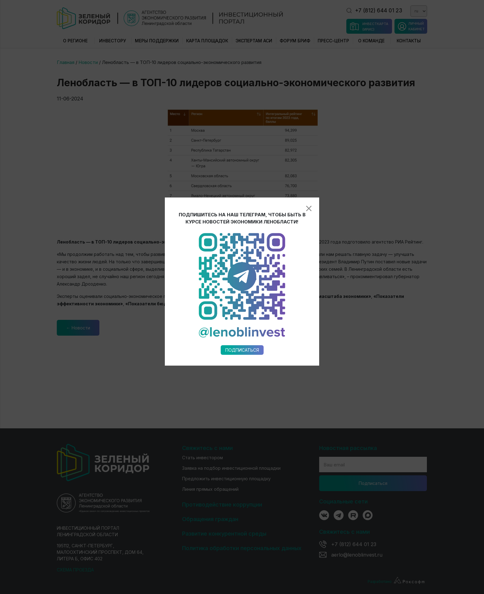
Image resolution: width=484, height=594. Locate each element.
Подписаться (242, 271)
